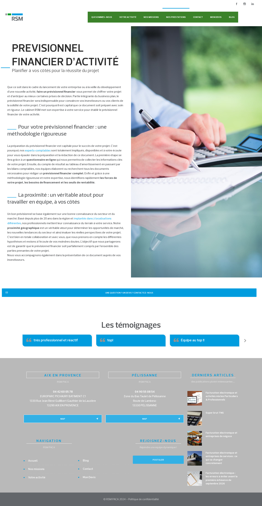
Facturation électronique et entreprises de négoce (221, 434)
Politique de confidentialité (143, 499)
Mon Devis (216, 17)
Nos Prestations (176, 17)
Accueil (32, 460)
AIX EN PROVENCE (63, 375)
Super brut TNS (215, 412)
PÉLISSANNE (145, 375)
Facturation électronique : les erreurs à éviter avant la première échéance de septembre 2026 (221, 478)
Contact (198, 17)
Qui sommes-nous (101, 17)
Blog (232, 17)
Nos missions (151, 17)
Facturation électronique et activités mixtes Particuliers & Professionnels (222, 396)
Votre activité (127, 17)
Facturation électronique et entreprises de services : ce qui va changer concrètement (221, 458)
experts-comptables (38, 150)
